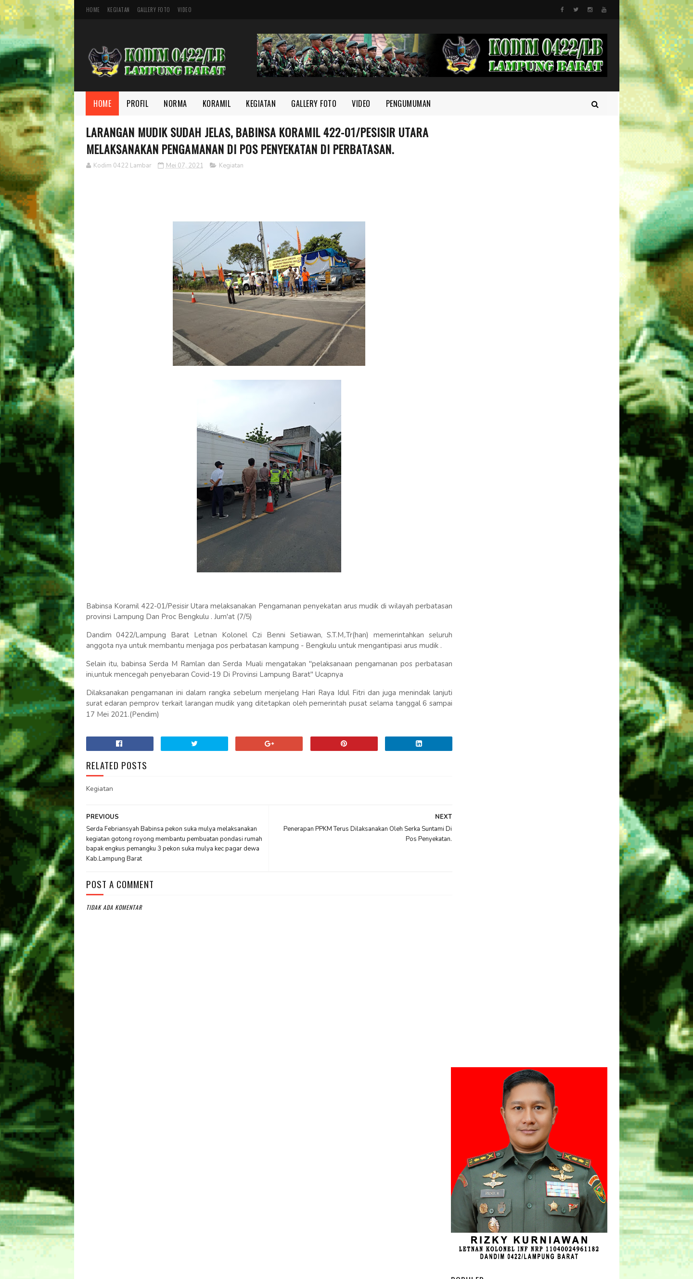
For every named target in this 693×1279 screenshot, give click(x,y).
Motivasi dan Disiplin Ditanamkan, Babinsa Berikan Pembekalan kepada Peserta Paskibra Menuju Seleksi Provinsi (528, 590)
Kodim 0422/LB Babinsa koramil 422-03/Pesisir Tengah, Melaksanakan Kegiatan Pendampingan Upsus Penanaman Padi (520, 526)
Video (185, 9)
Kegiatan (118, 9)
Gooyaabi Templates (366, 1266)
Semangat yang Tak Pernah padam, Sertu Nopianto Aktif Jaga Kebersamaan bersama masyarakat (556, 790)
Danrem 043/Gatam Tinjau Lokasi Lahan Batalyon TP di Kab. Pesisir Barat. (554, 471)
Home (93, 9)
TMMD (466, 1162)
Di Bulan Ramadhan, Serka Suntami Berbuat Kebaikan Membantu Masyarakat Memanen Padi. (551, 649)
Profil (138, 103)
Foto (465, 1081)
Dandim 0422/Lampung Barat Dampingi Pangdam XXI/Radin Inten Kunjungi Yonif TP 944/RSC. (556, 379)
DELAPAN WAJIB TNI (537, 827)
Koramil (217, 103)
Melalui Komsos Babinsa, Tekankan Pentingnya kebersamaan (549, 740)
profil (466, 1146)
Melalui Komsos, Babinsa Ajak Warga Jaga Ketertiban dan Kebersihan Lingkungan (555, 427)
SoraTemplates (319, 1266)
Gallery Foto (153, 9)
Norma (176, 103)
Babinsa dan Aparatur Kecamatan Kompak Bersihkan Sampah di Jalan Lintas (556, 697)
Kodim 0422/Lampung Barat (167, 1266)
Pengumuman (408, 103)
